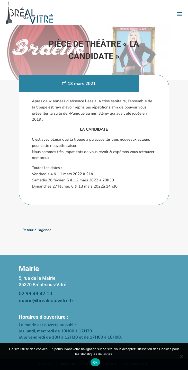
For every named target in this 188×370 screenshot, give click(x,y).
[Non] (181, 356)
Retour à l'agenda (36, 230)
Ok (95, 362)
